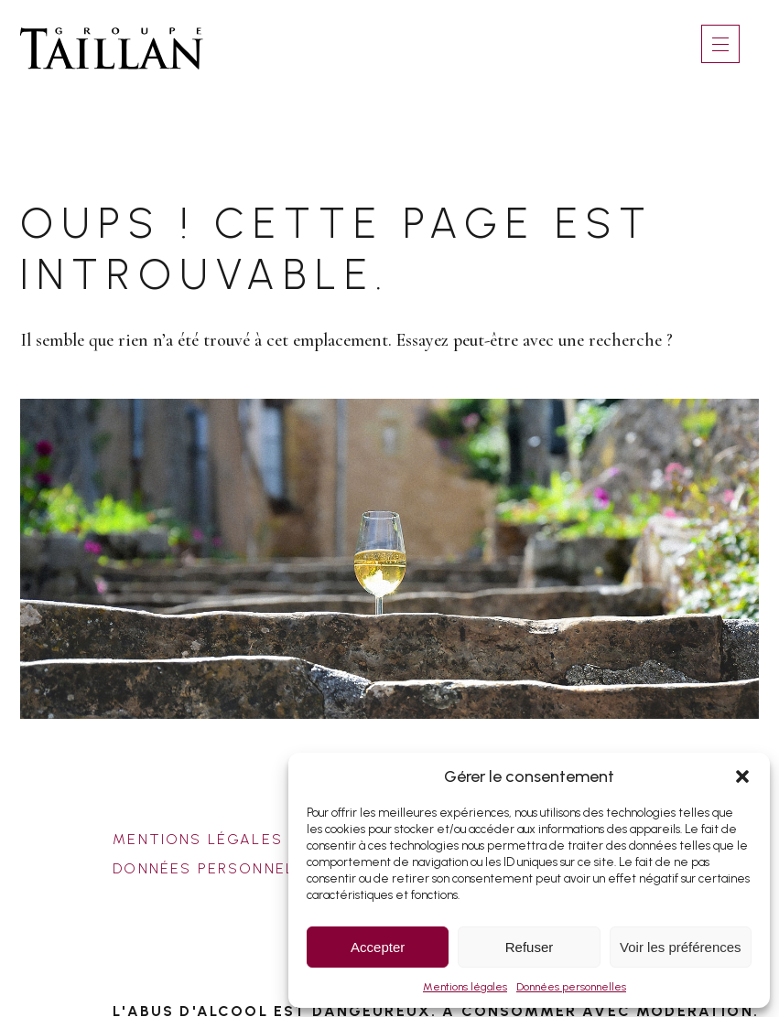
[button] (742, 776)
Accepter (378, 947)
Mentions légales (465, 986)
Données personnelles (571, 986)
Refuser (529, 947)
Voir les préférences (680, 947)
